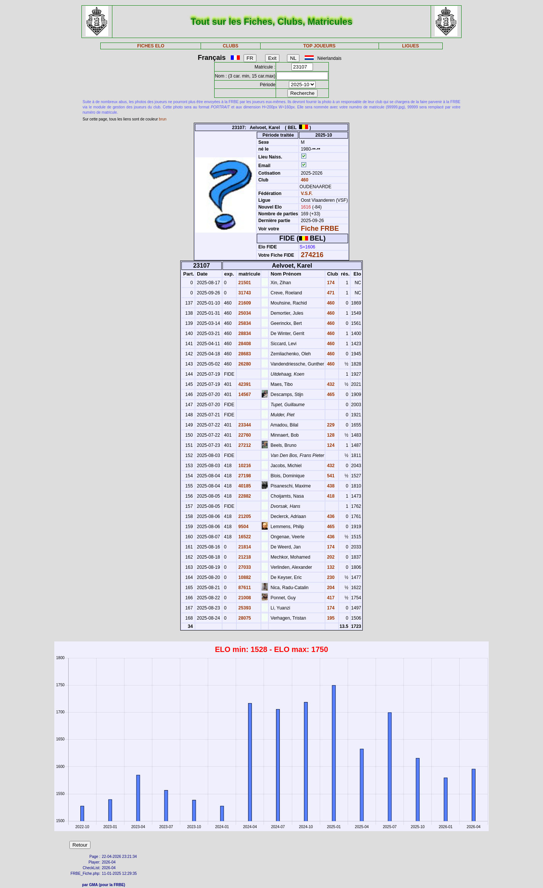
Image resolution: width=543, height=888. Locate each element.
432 (330, 384)
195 (330, 618)
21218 (244, 557)
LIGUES (410, 46)
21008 (244, 597)
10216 (244, 465)
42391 (244, 384)
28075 (244, 618)
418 (330, 496)
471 (330, 292)
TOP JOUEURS (319, 46)
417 (330, 597)
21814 (244, 547)
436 (330, 516)
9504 (242, 526)
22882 (244, 496)
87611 (244, 587)
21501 (244, 282)
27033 (244, 567)
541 (330, 475)
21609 (244, 303)
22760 (244, 435)
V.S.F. (307, 193)
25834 (244, 323)
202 (330, 557)
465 (330, 394)
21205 (244, 516)
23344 (244, 425)
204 (330, 587)
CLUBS (230, 46)
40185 (244, 486)
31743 (244, 292)
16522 (244, 536)
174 (330, 282)
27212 (244, 445)
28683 (244, 353)
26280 (244, 364)
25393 (244, 608)
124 (330, 445)
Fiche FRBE (320, 228)
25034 (244, 313)
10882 (244, 577)
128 (330, 435)
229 (330, 425)
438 (330, 486)
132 (330, 567)
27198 (244, 475)
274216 (312, 255)
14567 (244, 394)
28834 (244, 333)
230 (330, 577)
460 (303, 180)
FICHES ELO (150, 46)
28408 (244, 343)
